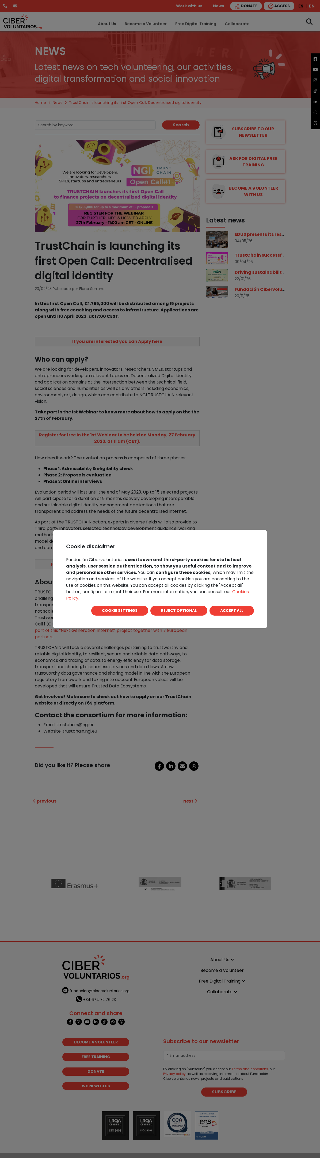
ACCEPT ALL (231, 610)
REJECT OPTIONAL (179, 610)
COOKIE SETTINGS (120, 610)
